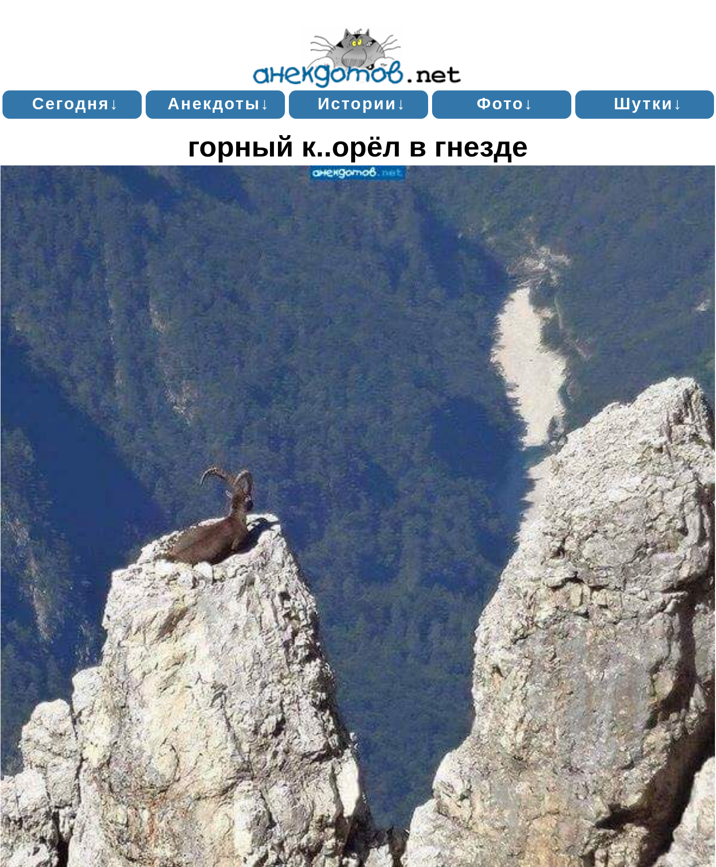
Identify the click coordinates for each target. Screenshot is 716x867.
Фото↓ (505, 103)
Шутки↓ (648, 103)
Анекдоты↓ (219, 103)
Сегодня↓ (75, 103)
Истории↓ (362, 103)
